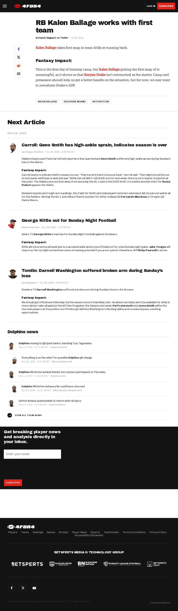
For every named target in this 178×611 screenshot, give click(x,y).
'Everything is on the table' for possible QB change (57, 357)
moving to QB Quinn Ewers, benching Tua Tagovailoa (55, 343)
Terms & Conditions (134, 532)
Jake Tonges (157, 246)
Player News (79, 532)
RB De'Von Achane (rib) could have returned (53, 386)
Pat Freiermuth (123, 305)
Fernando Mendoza (134, 196)
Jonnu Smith (146, 305)
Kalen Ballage (46, 48)
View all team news (28, 415)
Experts (95, 532)
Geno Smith (108, 158)
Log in (151, 6)
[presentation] (32, 469)
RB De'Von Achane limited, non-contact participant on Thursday (62, 372)
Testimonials (111, 532)
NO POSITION (101, 101)
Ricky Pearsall (147, 250)
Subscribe (166, 6)
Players (12, 532)
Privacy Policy (158, 532)
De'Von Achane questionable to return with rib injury (50, 400)
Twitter (23, 588)
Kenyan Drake (94, 75)
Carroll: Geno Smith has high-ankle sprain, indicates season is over (94, 145)
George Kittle (42, 234)
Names (51, 532)
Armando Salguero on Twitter (52, 37)
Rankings (38, 532)
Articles (63, 532)
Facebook (11, 588)
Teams (25, 532)
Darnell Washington (50, 289)
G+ (34, 588)
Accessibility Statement (89, 535)
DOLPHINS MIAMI (75, 101)
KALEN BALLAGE (47, 101)
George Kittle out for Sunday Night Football (69, 220)
